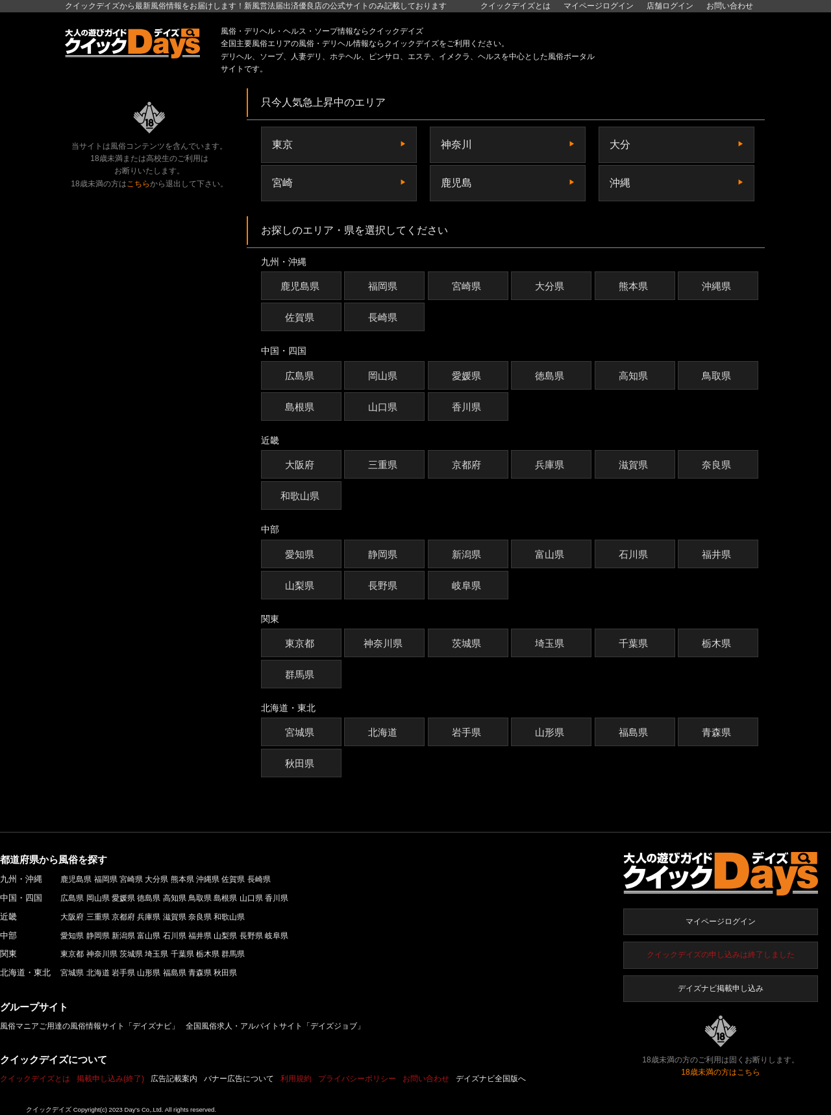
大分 (620, 144)
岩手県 (468, 732)
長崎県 (384, 317)
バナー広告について (239, 1078)
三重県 (384, 464)
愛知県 (301, 554)
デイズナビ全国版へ (491, 1078)
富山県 (551, 554)
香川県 (468, 406)
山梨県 (301, 585)
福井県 (718, 554)
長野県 (384, 585)
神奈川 (456, 144)
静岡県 (384, 554)
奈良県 (718, 464)
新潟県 (468, 554)
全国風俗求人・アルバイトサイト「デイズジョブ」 (275, 1026)
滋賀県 (635, 464)
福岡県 (384, 286)
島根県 (301, 406)
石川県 (635, 554)
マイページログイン (721, 921)
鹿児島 (456, 182)
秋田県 (301, 763)
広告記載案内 (174, 1078)
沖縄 (620, 182)
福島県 (635, 732)
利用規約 (296, 1078)
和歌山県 (301, 495)
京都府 (468, 464)
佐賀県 (301, 317)
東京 (282, 144)
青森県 (718, 732)
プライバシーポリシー (357, 1078)
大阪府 (301, 464)
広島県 (301, 375)
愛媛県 (468, 375)
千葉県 (635, 643)
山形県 (551, 732)
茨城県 (468, 643)
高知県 (635, 375)
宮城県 (301, 732)
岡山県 (384, 375)
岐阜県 (468, 585)
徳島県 (551, 375)
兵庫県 (551, 464)
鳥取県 (718, 375)
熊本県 (635, 286)
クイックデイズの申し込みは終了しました (721, 954)
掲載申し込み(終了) (110, 1078)
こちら (138, 183)
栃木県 (718, 643)
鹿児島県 (301, 286)
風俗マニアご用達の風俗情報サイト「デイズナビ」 (89, 1026)
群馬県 (301, 674)
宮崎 (282, 182)
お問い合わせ (729, 5)
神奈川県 (385, 643)
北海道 (384, 732)
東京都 (301, 643)
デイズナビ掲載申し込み (720, 988)
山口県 (384, 406)
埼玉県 (551, 643)
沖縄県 (718, 286)
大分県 (551, 286)
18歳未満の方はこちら (720, 1072)
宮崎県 (468, 286)
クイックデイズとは (515, 5)
